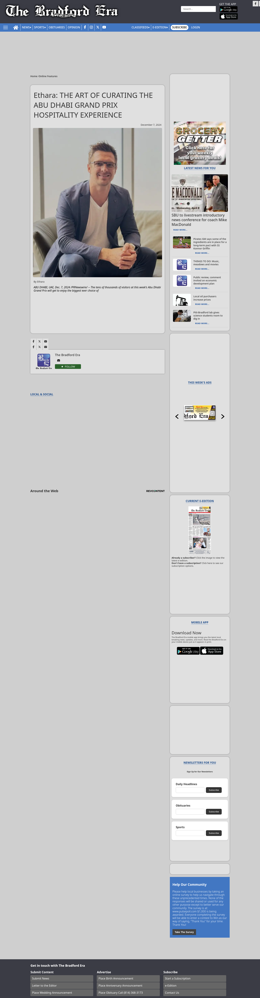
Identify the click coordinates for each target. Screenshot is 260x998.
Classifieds (140, 27)
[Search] (198, 9)
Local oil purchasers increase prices (204, 298)
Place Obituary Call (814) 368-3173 (120, 993)
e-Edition (171, 985)
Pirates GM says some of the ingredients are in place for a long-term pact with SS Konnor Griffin (210, 243)
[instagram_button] (91, 27)
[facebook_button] (85, 27)
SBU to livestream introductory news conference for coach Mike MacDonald (199, 220)
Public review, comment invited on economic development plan (207, 280)
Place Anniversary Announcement (120, 985)
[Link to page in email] (45, 341)
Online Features (48, 76)
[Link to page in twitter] (39, 341)
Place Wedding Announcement (52, 993)
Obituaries (57, 27)
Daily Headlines (186, 784)
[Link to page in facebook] (33, 341)
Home (34, 76)
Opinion (74, 27)
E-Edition (159, 27)
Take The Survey (184, 932)
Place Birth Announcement (115, 978)
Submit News (40, 978)
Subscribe (179, 27)
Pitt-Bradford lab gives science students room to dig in (208, 315)
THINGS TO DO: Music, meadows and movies (206, 263)
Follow (70, 366)
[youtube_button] (104, 27)
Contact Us (172, 993)
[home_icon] (15, 27)
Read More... (180, 229)
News (26, 27)
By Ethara (39, 281)
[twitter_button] (98, 27)
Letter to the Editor (44, 985)
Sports (39, 27)
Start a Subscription (177, 978)
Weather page (168, 13)
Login (195, 27)
